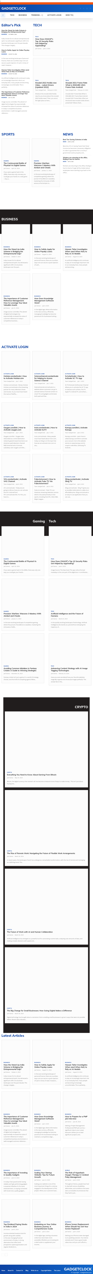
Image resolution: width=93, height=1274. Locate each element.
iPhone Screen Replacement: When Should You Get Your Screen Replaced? (77, 1224)
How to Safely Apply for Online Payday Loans (15, 50)
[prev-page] (3, 1252)
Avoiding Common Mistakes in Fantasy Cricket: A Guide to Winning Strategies (20, 668)
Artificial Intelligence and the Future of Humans (67, 613)
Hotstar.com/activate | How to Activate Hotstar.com (15, 376)
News (64, 141)
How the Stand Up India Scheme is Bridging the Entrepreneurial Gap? (14, 31)
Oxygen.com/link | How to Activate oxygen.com (14, 427)
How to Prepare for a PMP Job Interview (76, 1115)
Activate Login (9, 372)
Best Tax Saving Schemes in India (75, 139)
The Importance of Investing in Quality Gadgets (15, 1172)
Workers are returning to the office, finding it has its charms (75, 157)
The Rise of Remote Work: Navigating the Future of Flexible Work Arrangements (41, 851)
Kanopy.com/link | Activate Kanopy (76, 427)
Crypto (9, 770)
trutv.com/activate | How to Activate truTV (45, 427)
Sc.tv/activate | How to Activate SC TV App (74, 376)
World (67, 1168)
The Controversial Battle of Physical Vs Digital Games (15, 163)
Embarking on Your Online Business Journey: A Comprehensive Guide (45, 1224)
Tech (36, 36)
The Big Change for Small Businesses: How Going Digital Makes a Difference (39, 1009)
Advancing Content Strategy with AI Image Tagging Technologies (69, 668)
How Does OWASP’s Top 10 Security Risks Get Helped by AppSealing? (44, 42)
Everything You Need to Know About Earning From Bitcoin (32, 773)
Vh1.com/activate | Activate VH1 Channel (15, 479)
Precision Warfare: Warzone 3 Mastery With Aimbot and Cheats (44, 164)
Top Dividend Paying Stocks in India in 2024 (15, 1223)
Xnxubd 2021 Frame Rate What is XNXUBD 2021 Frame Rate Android (76, 84)
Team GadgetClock (40, 90)
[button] (3, 15)
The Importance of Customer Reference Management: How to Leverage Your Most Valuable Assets (15, 93)
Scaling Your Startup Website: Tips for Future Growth (44, 1173)
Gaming (6, 160)
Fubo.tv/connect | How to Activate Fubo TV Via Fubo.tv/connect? (45, 480)
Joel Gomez (38, 48)
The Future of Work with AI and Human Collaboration (30, 930)
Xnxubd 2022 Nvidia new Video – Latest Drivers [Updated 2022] (46, 84)
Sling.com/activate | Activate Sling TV (77, 479)
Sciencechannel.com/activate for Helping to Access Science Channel (46, 377)
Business (4, 34)
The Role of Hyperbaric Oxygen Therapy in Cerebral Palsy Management (77, 1173)
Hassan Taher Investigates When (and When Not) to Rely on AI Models (15, 70)
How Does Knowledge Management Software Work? (44, 299)
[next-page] (6, 1252)
